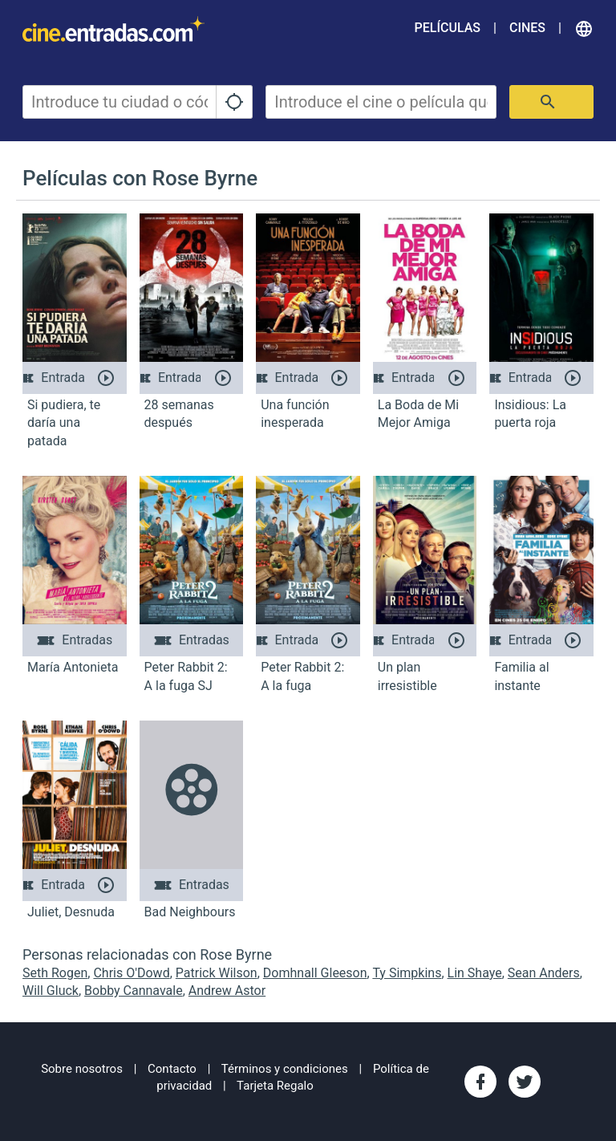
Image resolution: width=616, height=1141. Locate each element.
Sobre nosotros (82, 1069)
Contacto (172, 1069)
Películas (447, 27)
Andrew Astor (226, 990)
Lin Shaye (475, 973)
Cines (527, 27)
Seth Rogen (54, 973)
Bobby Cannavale (133, 990)
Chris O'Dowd (131, 973)
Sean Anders (544, 973)
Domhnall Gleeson (315, 973)
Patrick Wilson (216, 973)
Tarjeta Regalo (275, 1085)
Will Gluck (50, 990)
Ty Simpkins (406, 973)
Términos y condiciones (284, 1069)
